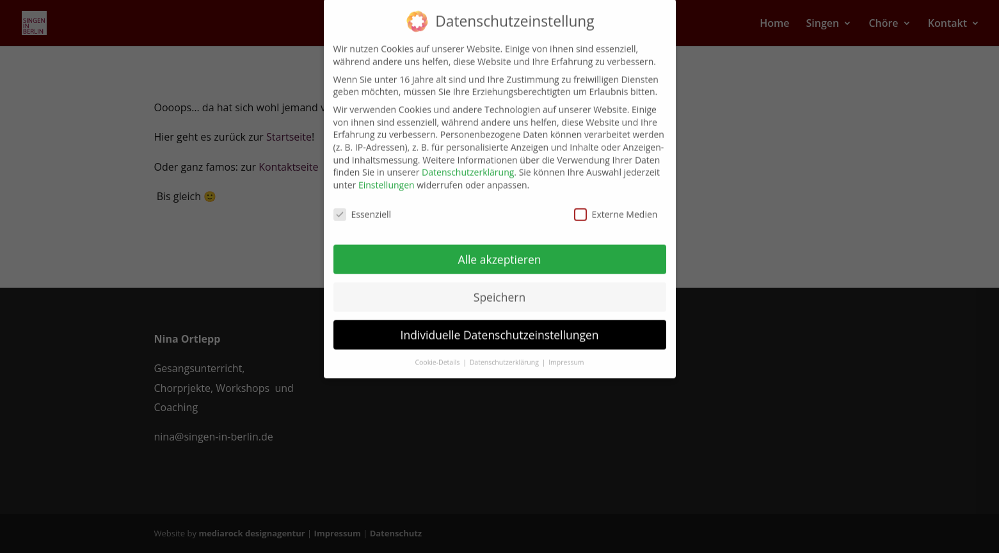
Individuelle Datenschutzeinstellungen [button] (500, 326)
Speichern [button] (499, 288)
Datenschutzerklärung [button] (505, 354)
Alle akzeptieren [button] (499, 250)
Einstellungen (386, 176)
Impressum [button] (566, 354)
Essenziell (362, 205)
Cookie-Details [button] (438, 354)
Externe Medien (616, 205)
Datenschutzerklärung (468, 164)
